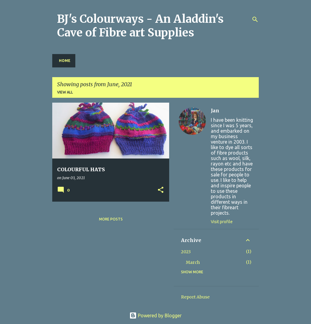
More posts (111, 219)
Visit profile (222, 221)
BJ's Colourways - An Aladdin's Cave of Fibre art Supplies (140, 25)
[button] (160, 190)
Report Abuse (195, 297)
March (193, 262)
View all (65, 92)
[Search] (255, 19)
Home (64, 61)
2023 (186, 251)
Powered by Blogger (155, 315)
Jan (215, 110)
